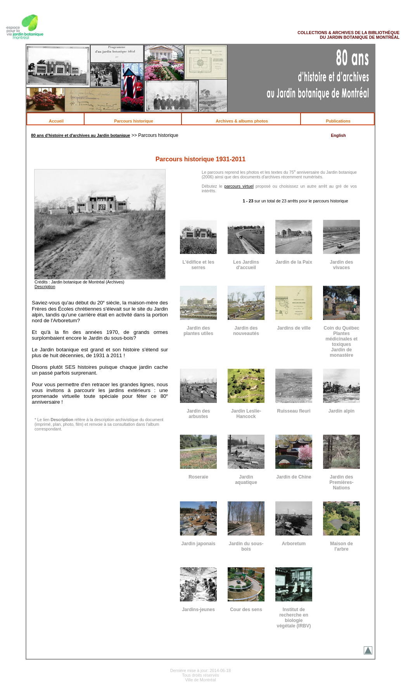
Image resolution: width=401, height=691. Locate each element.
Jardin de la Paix (293, 262)
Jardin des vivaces (341, 264)
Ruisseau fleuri (293, 411)
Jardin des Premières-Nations (341, 482)
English (338, 135)
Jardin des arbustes (198, 413)
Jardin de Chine (293, 477)
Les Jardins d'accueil (246, 264)
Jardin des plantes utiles (198, 330)
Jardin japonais (198, 543)
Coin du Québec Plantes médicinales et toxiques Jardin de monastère (341, 341)
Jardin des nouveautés (246, 330)
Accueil (60, 121)
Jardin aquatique (246, 479)
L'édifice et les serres (198, 264)
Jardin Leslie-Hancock (246, 413)
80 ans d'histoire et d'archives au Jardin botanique (80, 135)
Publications (342, 121)
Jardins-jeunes (198, 609)
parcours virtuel (239, 186)
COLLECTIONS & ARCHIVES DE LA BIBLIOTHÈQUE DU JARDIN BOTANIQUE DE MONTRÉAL (348, 35)
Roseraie (198, 477)
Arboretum (294, 543)
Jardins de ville (294, 328)
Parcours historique (137, 121)
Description (45, 286)
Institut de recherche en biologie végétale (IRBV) (294, 618)
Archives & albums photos (246, 121)
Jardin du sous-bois (246, 546)
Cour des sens (246, 609)
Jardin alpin (341, 411)
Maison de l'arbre (341, 546)
